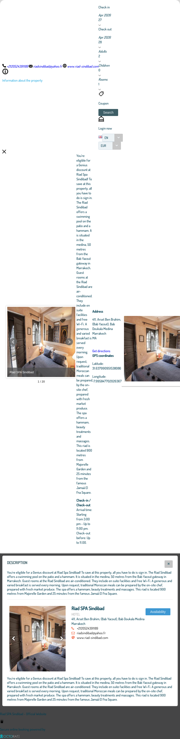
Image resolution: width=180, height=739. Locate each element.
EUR (103, 146)
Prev (13, 342)
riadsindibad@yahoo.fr (91, 633)
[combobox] (112, 138)
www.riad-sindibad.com (92, 637)
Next (95, 342)
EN (106, 138)
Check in (104, 7)
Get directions (127, 351)
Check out (105, 29)
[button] (108, 112)
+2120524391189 (87, 628)
